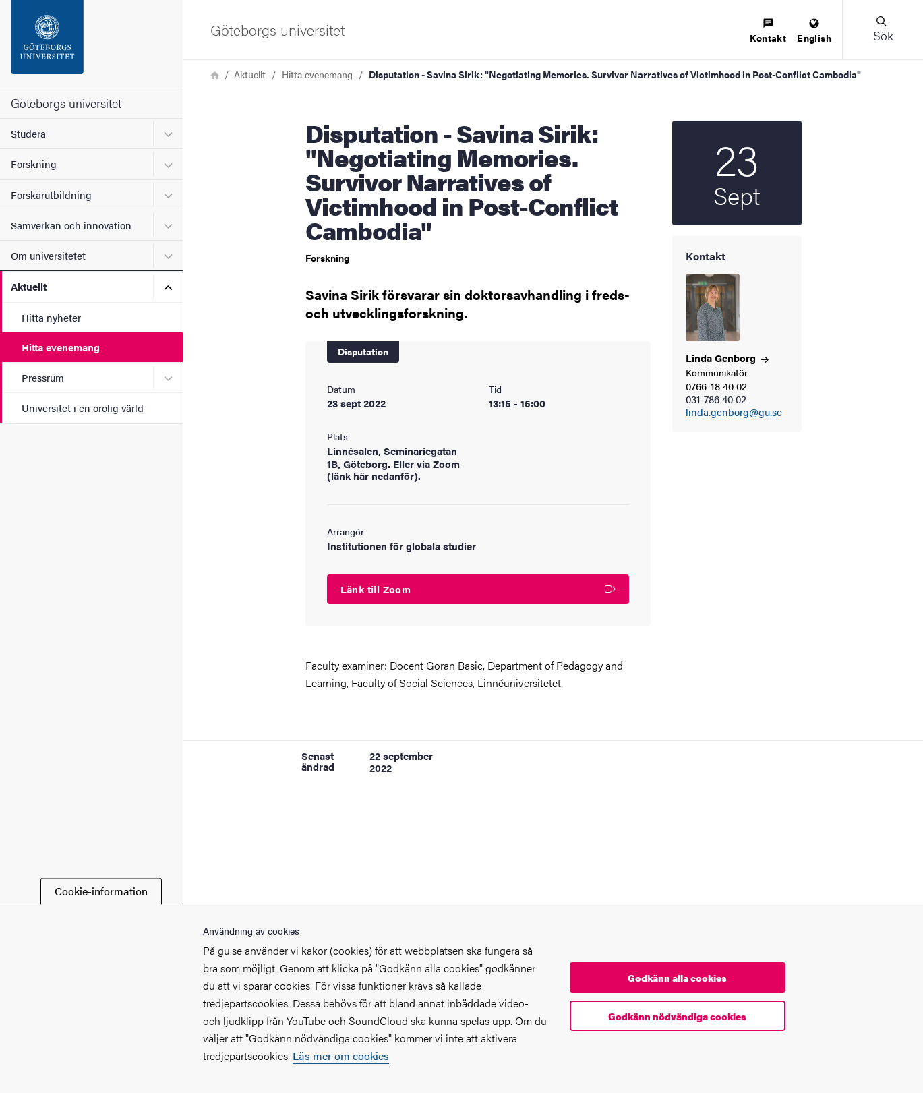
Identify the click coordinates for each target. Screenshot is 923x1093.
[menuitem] (768, 31)
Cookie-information (101, 891)
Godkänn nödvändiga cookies (677, 1016)
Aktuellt (29, 286)
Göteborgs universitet (66, 102)
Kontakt (768, 31)
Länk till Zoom (478, 589)
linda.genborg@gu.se (734, 412)
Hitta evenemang (61, 347)
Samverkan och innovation (71, 225)
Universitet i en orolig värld (83, 408)
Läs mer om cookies (341, 1055)
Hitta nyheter (51, 317)
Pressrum (43, 377)
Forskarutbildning (51, 194)
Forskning (34, 163)
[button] (882, 29)
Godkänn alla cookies (677, 977)
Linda (727, 357)
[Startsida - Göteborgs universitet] (91, 44)
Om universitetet (48, 255)
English (814, 31)
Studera (28, 133)
